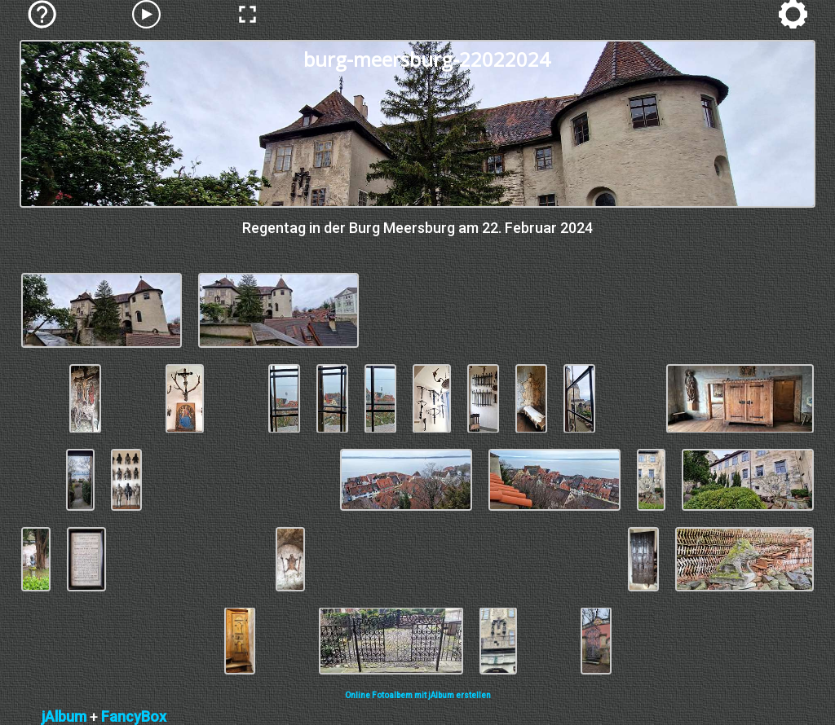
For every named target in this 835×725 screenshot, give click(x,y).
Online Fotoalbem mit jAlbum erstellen (418, 695)
